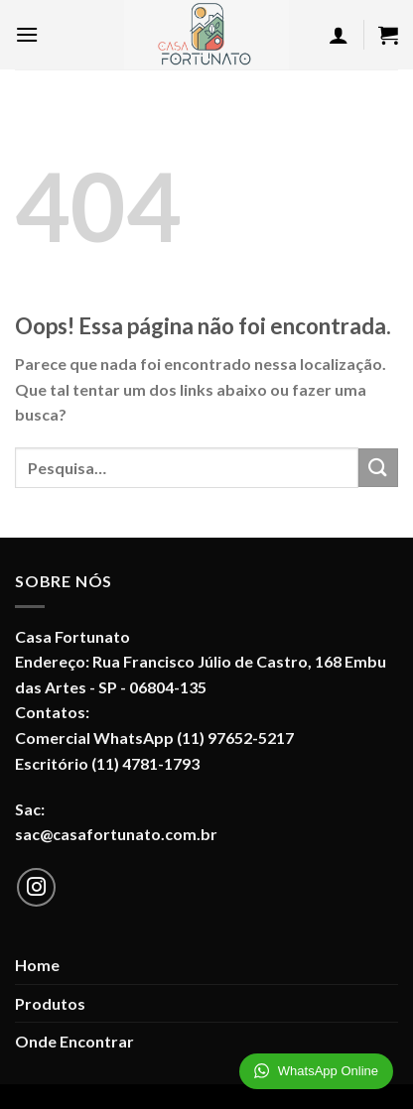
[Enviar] (378, 467)
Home (37, 964)
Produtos (50, 1003)
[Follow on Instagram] (37, 888)
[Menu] (27, 34)
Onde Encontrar (74, 1041)
